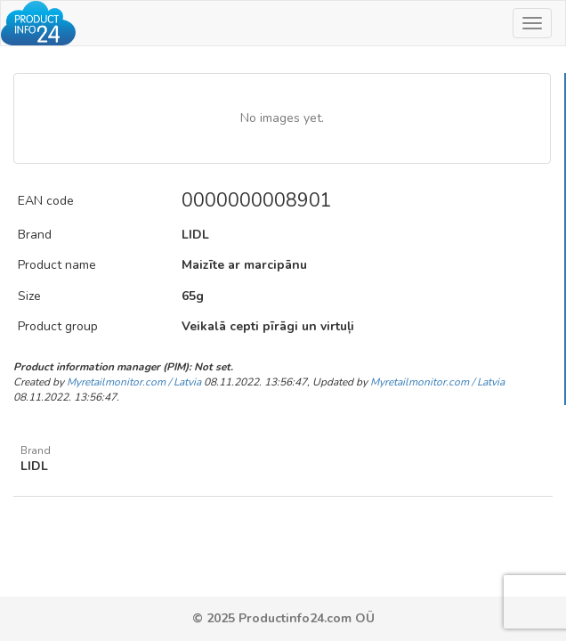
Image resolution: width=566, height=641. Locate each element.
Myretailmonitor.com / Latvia (134, 382)
